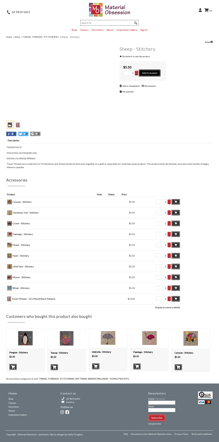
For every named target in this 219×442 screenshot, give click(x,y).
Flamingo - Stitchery (23, 234)
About (110, 29)
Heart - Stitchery (20, 255)
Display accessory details (167, 307)
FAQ (126, 434)
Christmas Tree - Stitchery (26, 212)
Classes (84, 29)
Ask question (128, 92)
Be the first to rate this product (136, 56)
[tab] (13, 140)
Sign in (144, 29)
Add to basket (149, 73)
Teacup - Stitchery (59, 352)
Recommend (150, 86)
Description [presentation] (13, 140)
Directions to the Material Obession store (151, 434)
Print (207, 42)
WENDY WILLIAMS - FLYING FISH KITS (108, 378)
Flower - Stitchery (21, 244)
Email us (70, 402)
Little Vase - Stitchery (23, 266)
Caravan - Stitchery (22, 201)
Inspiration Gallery (126, 29)
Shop (74, 29)
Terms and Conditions (201, 434)
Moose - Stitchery (21, 277)
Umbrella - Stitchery (101, 352)
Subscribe (157, 417)
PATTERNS (81, 378)
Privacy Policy (181, 434)
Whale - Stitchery (20, 288)
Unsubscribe (154, 423)
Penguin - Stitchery (18, 352)
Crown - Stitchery (21, 223)
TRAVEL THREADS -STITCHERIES (56, 378)
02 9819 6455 (18, 12)
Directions (97, 29)
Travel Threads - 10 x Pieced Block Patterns (33, 298)
